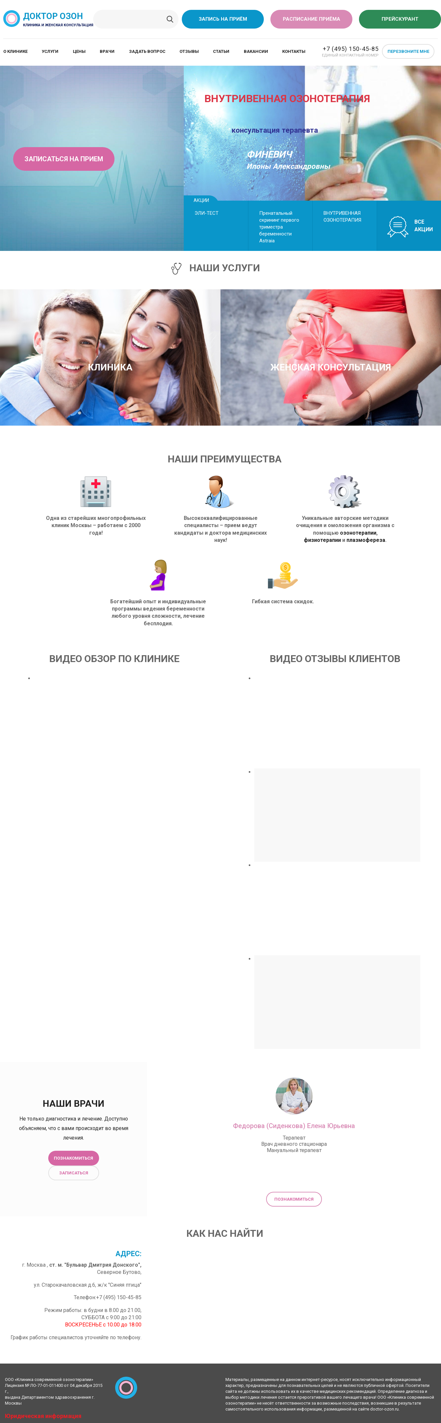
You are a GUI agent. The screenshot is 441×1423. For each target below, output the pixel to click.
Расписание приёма (311, 19)
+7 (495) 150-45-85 (351, 48)
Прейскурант (400, 19)
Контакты (293, 51)
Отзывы (189, 51)
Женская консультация (330, 367)
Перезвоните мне (408, 51)
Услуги (50, 51)
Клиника (110, 367)
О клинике (15, 51)
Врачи (107, 51)
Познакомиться (73, 1158)
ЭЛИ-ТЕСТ (207, 213)
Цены (79, 51)
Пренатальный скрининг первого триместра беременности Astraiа (279, 227)
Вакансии (256, 51)
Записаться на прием (64, 159)
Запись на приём (223, 19)
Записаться (73, 1172)
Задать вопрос (147, 51)
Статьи (221, 51)
